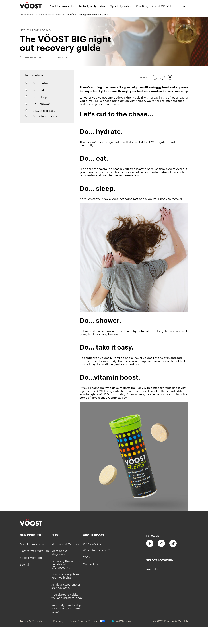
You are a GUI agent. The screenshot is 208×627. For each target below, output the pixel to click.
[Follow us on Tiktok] (173, 543)
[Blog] (67, 535)
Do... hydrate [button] (41, 82)
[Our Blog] (142, 6)
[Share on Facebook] (155, 77)
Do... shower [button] (41, 103)
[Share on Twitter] (162, 77)
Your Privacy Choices (88, 620)
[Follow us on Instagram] (161, 543)
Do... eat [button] (38, 89)
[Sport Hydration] (121, 6)
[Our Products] (35, 535)
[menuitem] (42, 14)
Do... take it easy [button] (43, 110)
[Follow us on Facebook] (149, 543)
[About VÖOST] (161, 6)
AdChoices (121, 620)
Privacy (58, 620)
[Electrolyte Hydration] (92, 6)
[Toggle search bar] (183, 6)
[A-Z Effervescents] (62, 6)
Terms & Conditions (33, 620)
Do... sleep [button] (39, 96)
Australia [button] (152, 568)
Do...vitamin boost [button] (45, 115)
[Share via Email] (170, 77)
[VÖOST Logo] (31, 5)
